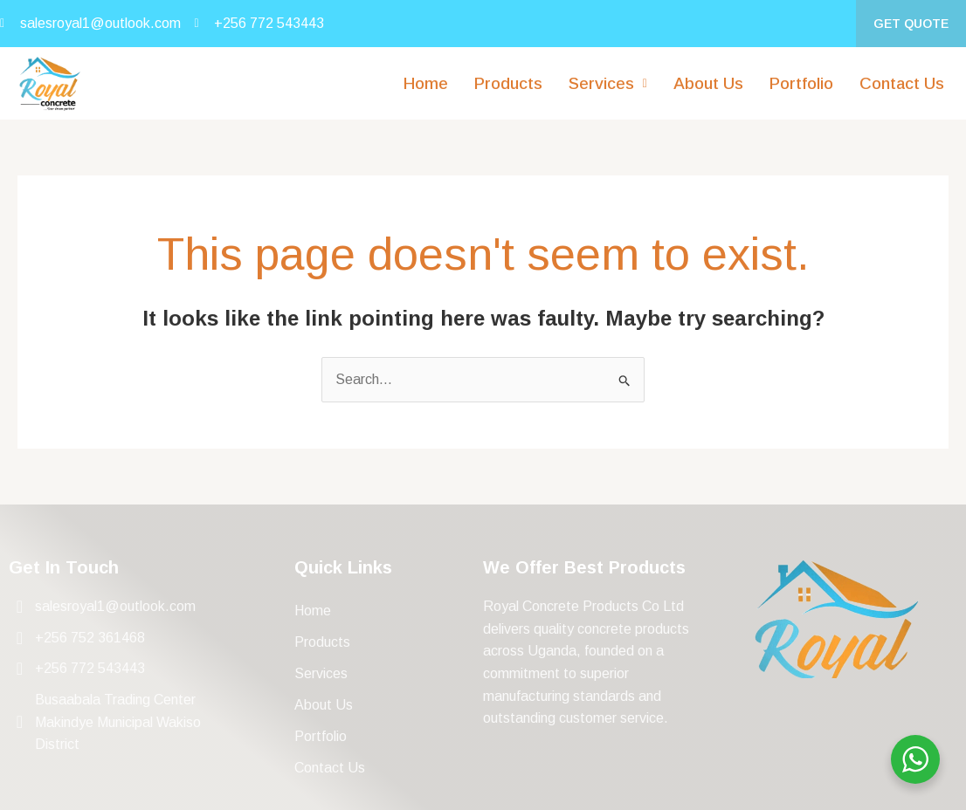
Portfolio (801, 83)
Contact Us (901, 83)
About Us (708, 83)
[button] (607, 83)
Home (426, 83)
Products (508, 83)
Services (608, 83)
